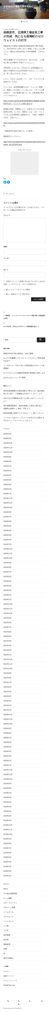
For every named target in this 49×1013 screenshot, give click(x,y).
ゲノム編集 (7, 898)
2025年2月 (7, 489)
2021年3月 (7, 701)
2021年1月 (7, 710)
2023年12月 (7, 549)
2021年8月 (7, 678)
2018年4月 (7, 862)
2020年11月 (7, 719)
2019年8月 (7, 788)
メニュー (24, 21)
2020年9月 (7, 728)
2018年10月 (7, 834)
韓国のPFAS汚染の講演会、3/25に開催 (18, 353)
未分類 (5, 940)
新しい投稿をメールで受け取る (18, 294)
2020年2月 (7, 761)
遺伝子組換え (8, 958)
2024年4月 (7, 530)
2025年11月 (7, 448)
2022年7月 (7, 627)
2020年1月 (7, 765)
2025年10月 (7, 452)
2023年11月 (7, 553)
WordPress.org (9, 985)
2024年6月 (7, 521)
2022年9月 (7, 618)
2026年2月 (7, 438)
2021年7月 (7, 682)
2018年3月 (7, 866)
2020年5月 (7, 747)
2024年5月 (7, 526)
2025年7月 (7, 466)
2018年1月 (7, 876)
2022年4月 (7, 641)
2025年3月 (7, 484)
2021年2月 (7, 705)
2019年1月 (7, 820)
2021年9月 (7, 673)
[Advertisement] (24, 163)
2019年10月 (7, 779)
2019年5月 (7, 802)
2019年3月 (7, 811)
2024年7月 (7, 517)
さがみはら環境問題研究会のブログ (22, 6)
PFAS (5, 889)
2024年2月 (7, 540)
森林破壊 (6, 944)
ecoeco (17, 29)
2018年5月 (7, 857)
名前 (5, 247)
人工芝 (5, 930)
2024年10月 (7, 507)
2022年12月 (7, 604)
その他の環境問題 (10, 894)
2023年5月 (7, 581)
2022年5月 (7, 636)
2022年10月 (7, 613)
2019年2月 (7, 816)
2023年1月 (7, 599)
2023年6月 (7, 576)
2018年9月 (7, 839)
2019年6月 (7, 797)
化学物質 (6, 935)
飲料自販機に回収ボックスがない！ (17, 413)
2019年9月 (7, 784)
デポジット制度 (9, 907)
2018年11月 (7, 830)
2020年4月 (7, 751)
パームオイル (8, 912)
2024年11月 (7, 503)
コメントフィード (10, 981)
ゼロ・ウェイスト (10, 193)
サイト (5, 270)
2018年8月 (7, 843)
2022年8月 (7, 623)
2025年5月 (7, 475)
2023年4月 (7, 586)
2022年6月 (7, 632)
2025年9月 (7, 457)
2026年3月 (7, 434)
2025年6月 (7, 471)
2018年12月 (7, 825)
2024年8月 (7, 512)
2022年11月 (7, 609)
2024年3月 (7, 535)
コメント (6, 215)
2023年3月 (7, 590)
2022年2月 (7, 650)
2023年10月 (7, 558)
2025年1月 (7, 494)
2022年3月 (7, 645)
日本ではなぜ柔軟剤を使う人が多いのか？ (19, 398)
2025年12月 (7, 443)
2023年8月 (7, 567)
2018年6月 (7, 853)
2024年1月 (7, 544)
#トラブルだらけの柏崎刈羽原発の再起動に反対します (24, 373)
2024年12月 (7, 498)
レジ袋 (5, 926)
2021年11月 (7, 664)
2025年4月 (7, 480)
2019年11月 (7, 774)
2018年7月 (7, 848)
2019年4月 (7, 807)
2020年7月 (7, 738)
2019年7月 (7, 793)
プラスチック (8, 917)
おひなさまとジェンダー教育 (14, 377)
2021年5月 (7, 692)
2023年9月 (7, 563)
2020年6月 (7, 742)
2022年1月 (7, 655)
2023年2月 (7, 595)
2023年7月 (7, 572)
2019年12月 (7, 770)
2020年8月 (7, 733)
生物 (5, 949)
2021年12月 (7, 659)
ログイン (6, 971)
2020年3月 (7, 756)
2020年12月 (7, 715)
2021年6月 (7, 687)
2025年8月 (7, 461)
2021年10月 (7, 669)
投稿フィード (8, 976)
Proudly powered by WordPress (12, 1008)
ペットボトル (8, 921)
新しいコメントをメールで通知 (18, 290)
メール (6, 258)
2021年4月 (7, 696)
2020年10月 (7, 724)
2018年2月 (7, 871)
